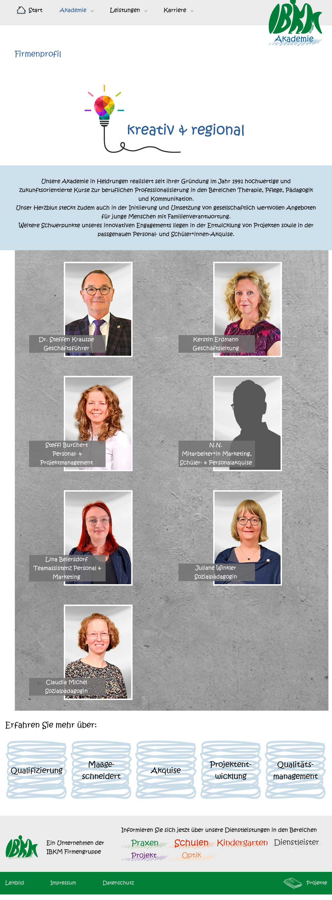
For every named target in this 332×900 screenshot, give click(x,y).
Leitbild (14, 888)
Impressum (63, 888)
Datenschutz (118, 888)
